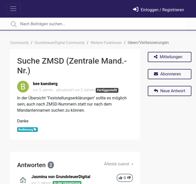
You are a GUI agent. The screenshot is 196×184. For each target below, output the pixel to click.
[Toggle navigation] (13, 9)
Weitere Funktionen (106, 43)
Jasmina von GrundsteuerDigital (60, 176)
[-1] (129, 178)
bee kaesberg (45, 83)
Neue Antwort (169, 90)
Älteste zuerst (117, 164)
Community (19, 43)
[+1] (120, 178)
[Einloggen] (158, 10)
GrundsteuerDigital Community (59, 43)
